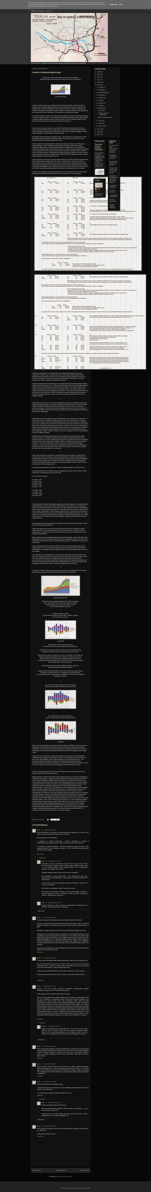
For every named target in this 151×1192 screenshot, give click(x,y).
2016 (98, 82)
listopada (101, 90)
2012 (98, 134)
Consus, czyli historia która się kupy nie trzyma (113, 170)
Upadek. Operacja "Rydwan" (112, 206)
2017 (98, 79)
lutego (101, 123)
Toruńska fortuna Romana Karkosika (98, 147)
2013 (98, 132)
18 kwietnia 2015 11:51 (54, 1102)
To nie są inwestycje (112, 191)
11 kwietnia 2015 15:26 (49, 958)
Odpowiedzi (42, 858)
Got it (121, 4)
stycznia (101, 126)
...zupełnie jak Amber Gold (113, 195)
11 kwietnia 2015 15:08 (49, 917)
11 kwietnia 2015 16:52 (49, 1081)
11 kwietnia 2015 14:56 (49, 830)
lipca (100, 100)
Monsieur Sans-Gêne (112, 200)
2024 (98, 74)
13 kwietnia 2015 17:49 (54, 902)
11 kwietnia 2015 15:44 (49, 1046)
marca (101, 120)
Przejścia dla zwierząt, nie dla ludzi (113, 163)
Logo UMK (101, 110)
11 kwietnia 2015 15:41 (54, 1026)
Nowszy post (36, 1170)
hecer (37, 819)
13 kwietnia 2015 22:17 (49, 1126)
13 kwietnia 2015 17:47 (54, 861)
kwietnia (101, 108)
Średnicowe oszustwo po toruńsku (113, 156)
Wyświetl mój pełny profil (99, 194)
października (103, 92)
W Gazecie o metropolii (113, 186)
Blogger (88, 1188)
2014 (98, 129)
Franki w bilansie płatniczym (103, 114)
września (101, 95)
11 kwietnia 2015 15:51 (49, 1064)
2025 (98, 72)
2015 (98, 85)
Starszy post (85, 1170)
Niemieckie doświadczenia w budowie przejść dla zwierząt (113, 179)
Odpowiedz (40, 854)
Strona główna (60, 1170)
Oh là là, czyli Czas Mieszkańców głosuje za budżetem (113, 149)
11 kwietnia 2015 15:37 (49, 986)
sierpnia (101, 97)
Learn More (113, 4)
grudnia (101, 87)
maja (100, 105)
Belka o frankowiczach (105, 117)
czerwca (101, 103)
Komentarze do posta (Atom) (64, 1176)
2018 (98, 77)
